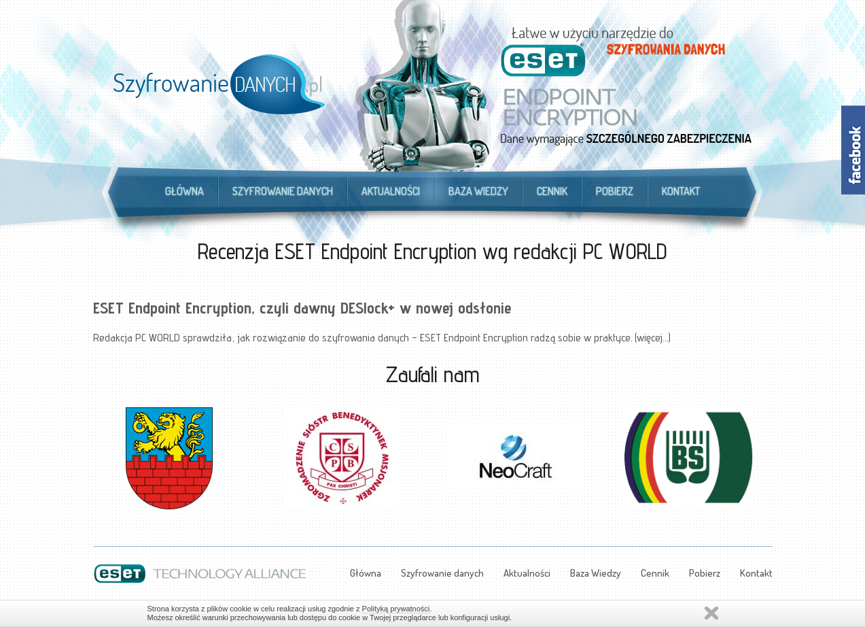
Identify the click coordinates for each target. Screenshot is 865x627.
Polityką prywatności (396, 609)
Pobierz (614, 191)
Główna (184, 191)
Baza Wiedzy (478, 191)
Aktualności (390, 191)
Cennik (552, 191)
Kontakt (681, 191)
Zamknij (711, 613)
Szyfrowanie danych (282, 191)
